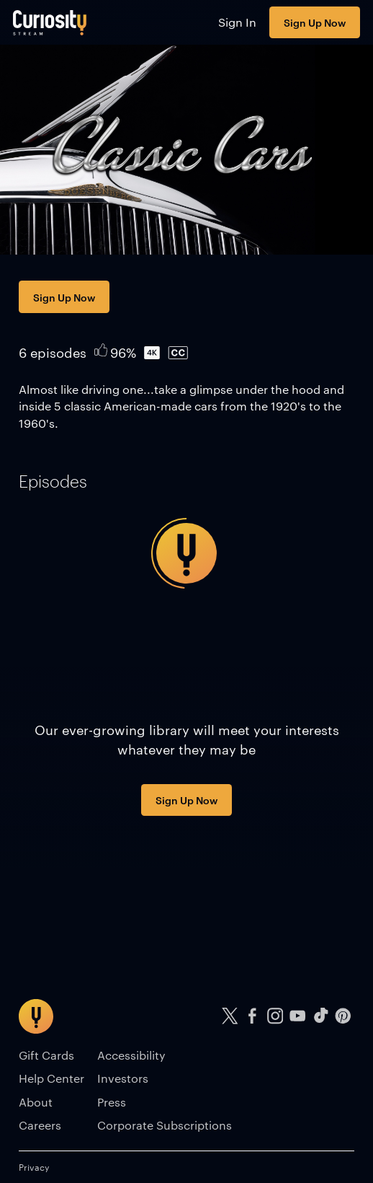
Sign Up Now (315, 22)
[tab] (53, 481)
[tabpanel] (186, 553)
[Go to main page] (50, 22)
